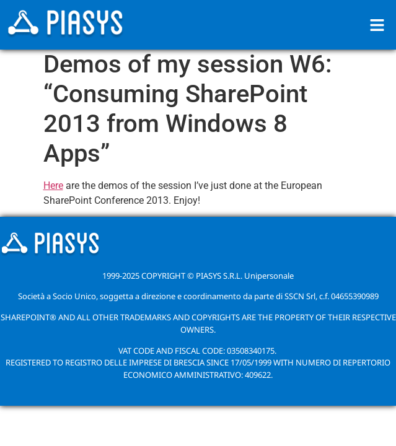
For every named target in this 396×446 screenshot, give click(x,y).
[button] (377, 24)
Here (53, 185)
